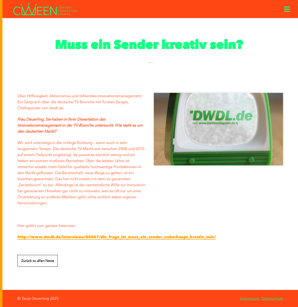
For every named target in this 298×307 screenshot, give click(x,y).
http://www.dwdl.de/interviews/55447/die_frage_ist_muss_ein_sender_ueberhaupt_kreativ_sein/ (116, 236)
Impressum (249, 298)
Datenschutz (272, 298)
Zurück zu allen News (37, 261)
